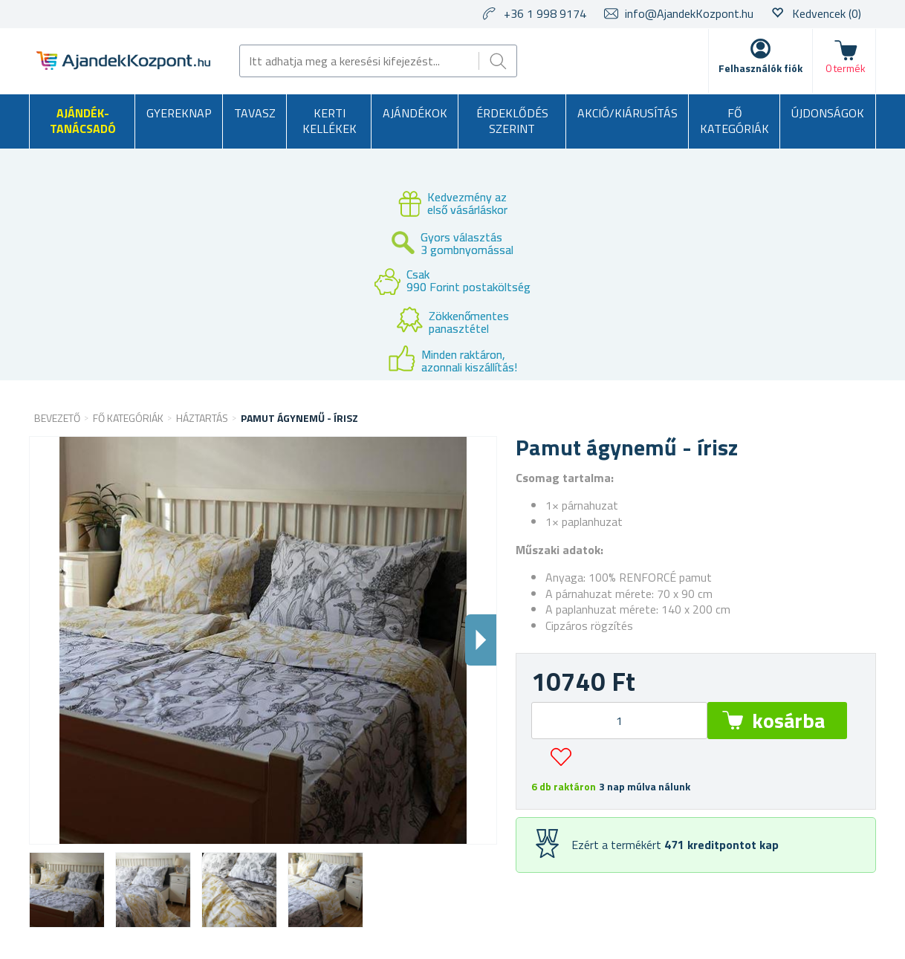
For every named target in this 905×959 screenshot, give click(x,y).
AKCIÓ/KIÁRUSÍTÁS (627, 113)
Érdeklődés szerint (512, 121)
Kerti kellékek (329, 121)
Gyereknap (179, 113)
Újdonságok (827, 113)
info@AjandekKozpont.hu (689, 13)
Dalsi (480, 640)
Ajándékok (415, 113)
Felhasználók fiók (760, 68)
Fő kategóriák (734, 121)
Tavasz (255, 113)
